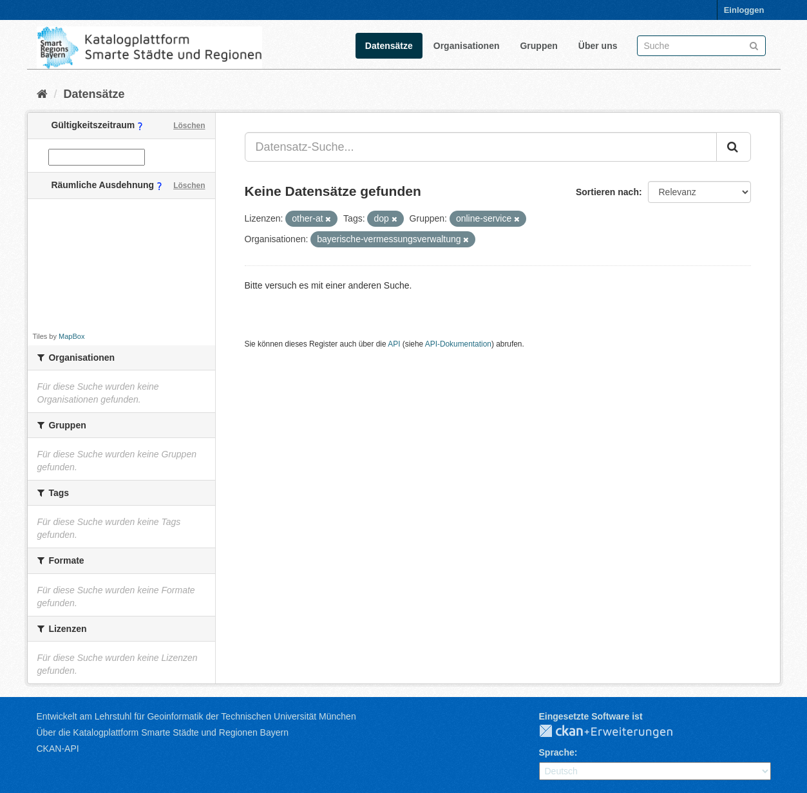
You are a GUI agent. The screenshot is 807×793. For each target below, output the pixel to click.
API (394, 344)
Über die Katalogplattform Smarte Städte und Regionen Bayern (163, 732)
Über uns (598, 46)
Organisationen (466, 46)
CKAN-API (58, 748)
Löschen (189, 125)
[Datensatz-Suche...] (481, 147)
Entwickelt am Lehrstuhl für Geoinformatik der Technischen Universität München (196, 716)
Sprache (556, 752)
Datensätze (389, 46)
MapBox (71, 336)
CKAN (616, 732)
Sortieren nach (607, 192)
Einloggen (744, 10)
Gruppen (538, 46)
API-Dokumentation (458, 344)
